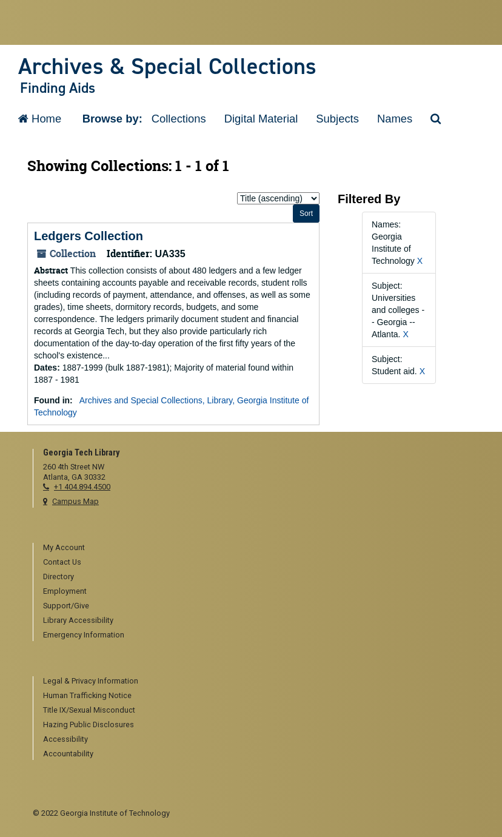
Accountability (68, 753)
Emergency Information (83, 634)
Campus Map (75, 501)
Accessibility (65, 739)
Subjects (337, 118)
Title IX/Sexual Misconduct (89, 709)
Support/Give (66, 605)
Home (39, 118)
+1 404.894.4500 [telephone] (82, 486)
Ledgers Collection (88, 236)
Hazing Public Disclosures (88, 724)
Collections (179, 118)
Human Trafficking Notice (87, 695)
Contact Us (62, 561)
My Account (64, 547)
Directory (58, 576)
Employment (65, 591)
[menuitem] (256, 548)
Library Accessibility (78, 620)
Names (394, 118)
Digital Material (261, 118)
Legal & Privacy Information (90, 680)
